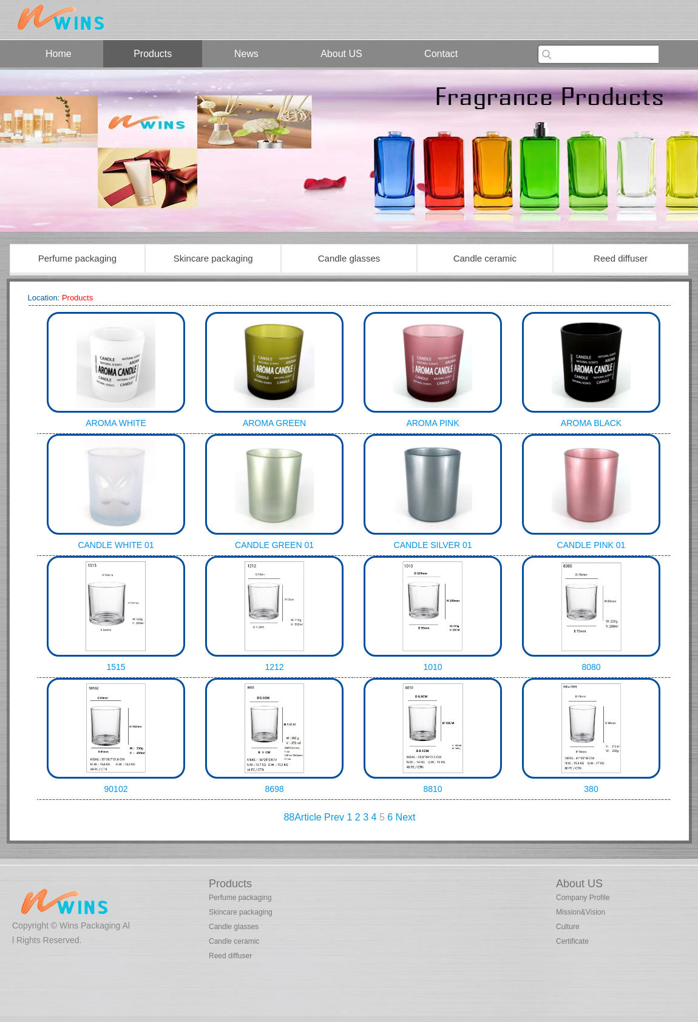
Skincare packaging (213, 258)
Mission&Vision (580, 912)
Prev (334, 817)
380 (591, 789)
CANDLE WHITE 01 (116, 545)
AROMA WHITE (116, 423)
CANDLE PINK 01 (591, 545)
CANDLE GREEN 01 (274, 545)
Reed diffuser (621, 258)
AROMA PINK (432, 423)
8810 (432, 789)
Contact (441, 54)
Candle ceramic (485, 258)
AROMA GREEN (274, 423)
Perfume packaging (77, 258)
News (246, 54)
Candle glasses (349, 258)
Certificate (572, 941)
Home (59, 54)
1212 (274, 667)
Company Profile (583, 897)
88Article (302, 817)
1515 (115, 667)
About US (341, 54)
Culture (568, 926)
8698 (274, 789)
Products (153, 54)
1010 (432, 667)
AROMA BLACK (591, 423)
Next (406, 817)
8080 (590, 667)
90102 (116, 789)
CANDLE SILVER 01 (433, 545)
